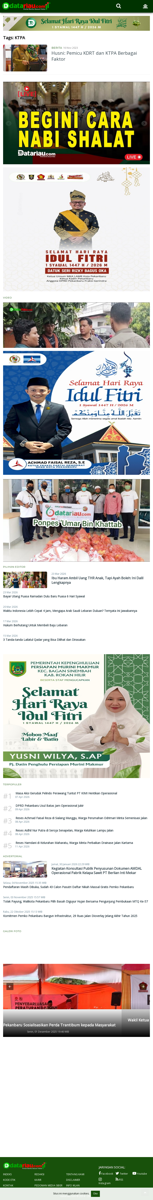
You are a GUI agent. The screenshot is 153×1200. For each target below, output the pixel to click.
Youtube (140, 1173)
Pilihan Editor (14, 566)
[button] (9, 986)
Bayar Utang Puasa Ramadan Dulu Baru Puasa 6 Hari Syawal (44, 596)
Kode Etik (9, 1180)
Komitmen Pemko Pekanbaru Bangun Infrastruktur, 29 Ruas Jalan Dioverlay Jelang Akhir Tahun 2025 (70, 916)
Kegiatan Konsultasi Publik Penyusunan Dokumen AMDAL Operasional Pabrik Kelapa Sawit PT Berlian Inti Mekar (96, 870)
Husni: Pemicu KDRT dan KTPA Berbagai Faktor (94, 56)
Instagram (105, 1181)
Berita (56, 47)
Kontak (8, 1185)
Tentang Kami (75, 1174)
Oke (95, 1193)
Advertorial (12, 856)
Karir (38, 1180)
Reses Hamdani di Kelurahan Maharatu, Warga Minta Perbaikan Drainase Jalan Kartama (74, 843)
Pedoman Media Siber (48, 1185)
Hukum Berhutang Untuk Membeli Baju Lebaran (35, 625)
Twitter (122, 1173)
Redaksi (39, 1174)
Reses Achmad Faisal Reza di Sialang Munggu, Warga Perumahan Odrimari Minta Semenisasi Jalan (81, 818)
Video (7, 297)
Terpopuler (12, 784)
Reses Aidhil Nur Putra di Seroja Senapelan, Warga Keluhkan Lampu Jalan (64, 830)
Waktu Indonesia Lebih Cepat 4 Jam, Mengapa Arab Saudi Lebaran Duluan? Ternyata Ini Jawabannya (70, 611)
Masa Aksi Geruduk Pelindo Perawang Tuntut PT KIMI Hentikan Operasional (66, 793)
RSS (119, 1179)
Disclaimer (73, 1180)
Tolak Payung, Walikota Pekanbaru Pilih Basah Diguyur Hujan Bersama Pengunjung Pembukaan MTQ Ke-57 (75, 901)
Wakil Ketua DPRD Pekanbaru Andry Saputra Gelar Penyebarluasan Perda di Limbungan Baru (74, 1022)
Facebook (106, 1173)
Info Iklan (73, 1185)
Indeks (7, 1174)
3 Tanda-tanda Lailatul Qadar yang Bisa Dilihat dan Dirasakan (44, 640)
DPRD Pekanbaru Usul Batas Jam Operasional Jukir (50, 806)
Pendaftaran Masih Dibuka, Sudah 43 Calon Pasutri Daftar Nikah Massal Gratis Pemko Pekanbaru (68, 887)
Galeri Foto (12, 931)
